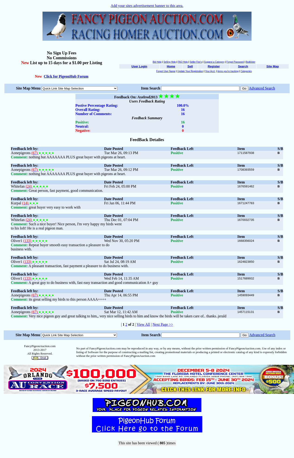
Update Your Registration (190, 71)
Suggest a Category (214, 62)
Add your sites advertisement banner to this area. (147, 6)
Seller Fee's (196, 62)
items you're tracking (227, 71)
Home (171, 66)
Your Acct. (210, 71)
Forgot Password (235, 62)
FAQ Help (183, 62)
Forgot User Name (165, 71)
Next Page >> (163, 324)
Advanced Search (262, 88)
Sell (190, 66)
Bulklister (250, 62)
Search (243, 66)
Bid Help (157, 62)
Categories (246, 71)
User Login (139, 66)
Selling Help (169, 62)
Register (214, 66)
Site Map (272, 66)
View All (143, 324)
